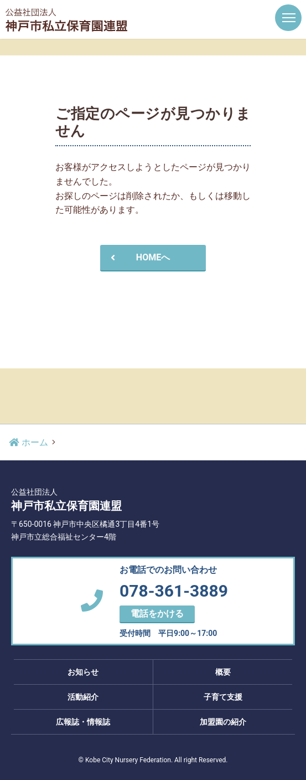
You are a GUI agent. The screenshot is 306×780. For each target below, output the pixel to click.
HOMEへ (138, 257)
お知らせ (83, 672)
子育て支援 (223, 696)
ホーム (28, 442)
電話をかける (157, 613)
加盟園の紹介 (223, 721)
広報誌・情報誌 (83, 721)
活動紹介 (83, 696)
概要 (223, 672)
